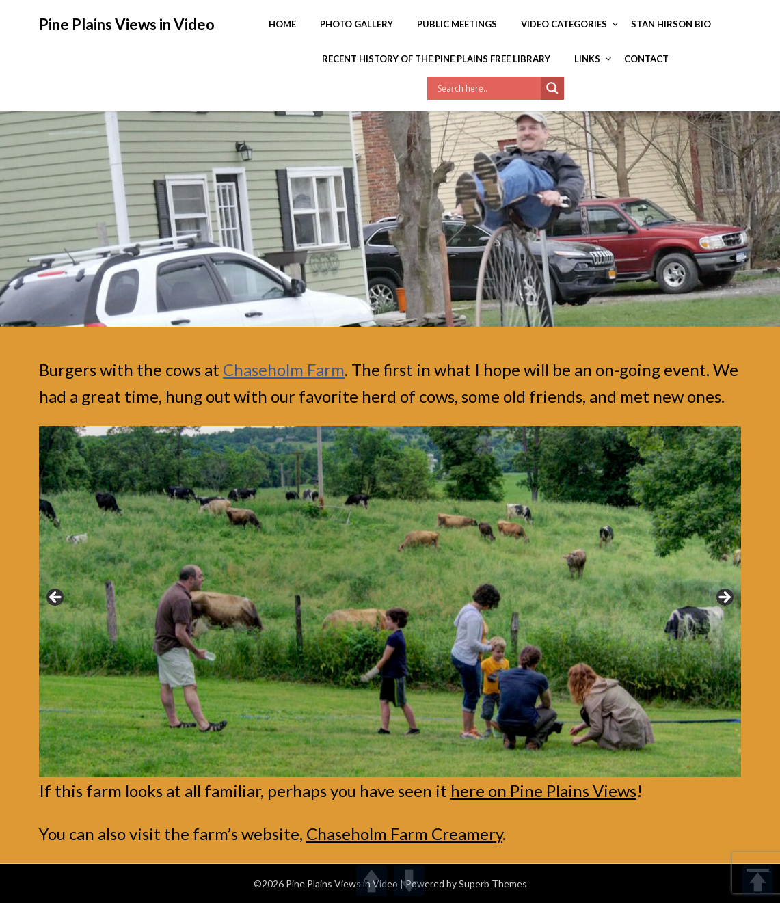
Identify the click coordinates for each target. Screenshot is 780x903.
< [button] (56, 598)
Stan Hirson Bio (671, 23)
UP (371, 880)
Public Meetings (457, 23)
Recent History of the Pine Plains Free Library (436, 58)
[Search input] (487, 88)
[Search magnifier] (552, 88)
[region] (390, 601)
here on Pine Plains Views (543, 790)
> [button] (724, 598)
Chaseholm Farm (284, 369)
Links (587, 58)
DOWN (409, 880)
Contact (646, 58)
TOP (757, 880)
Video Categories (564, 23)
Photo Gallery (356, 23)
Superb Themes (493, 883)
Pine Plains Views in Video (127, 24)
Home (282, 23)
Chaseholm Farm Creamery (404, 834)
